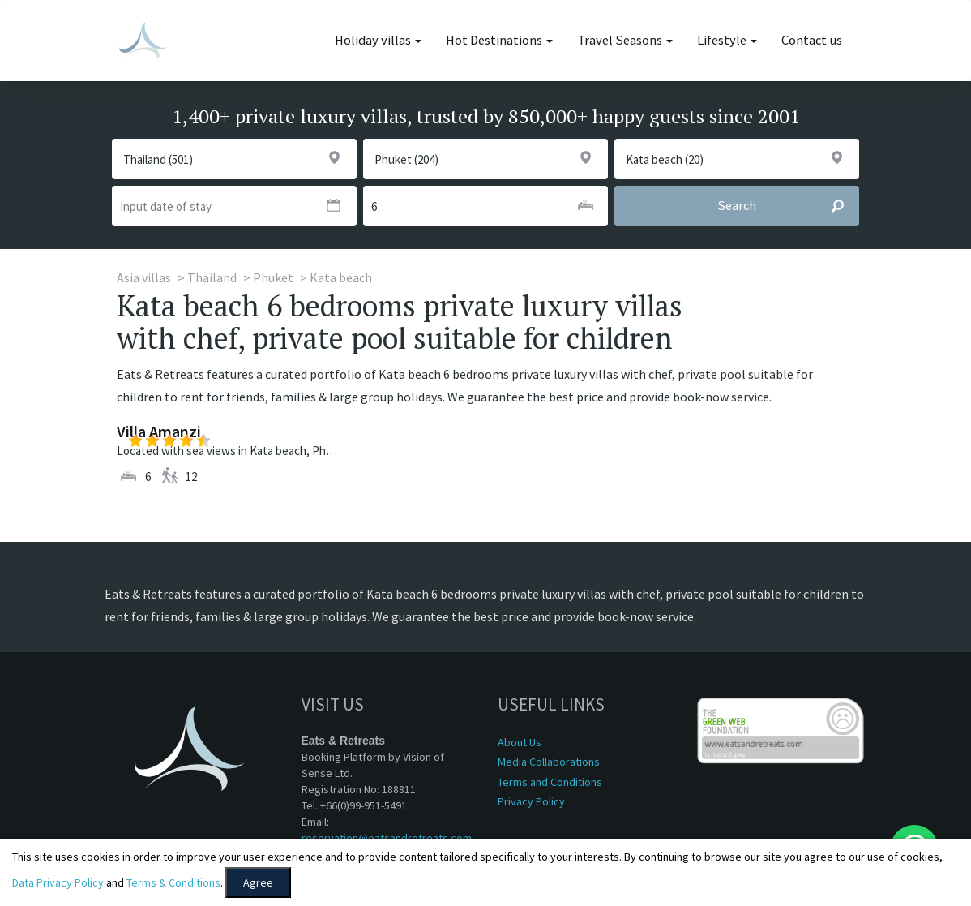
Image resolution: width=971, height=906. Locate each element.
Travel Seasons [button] (625, 40)
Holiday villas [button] (378, 40)
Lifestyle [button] (727, 40)
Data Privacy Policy (58, 882)
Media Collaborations (549, 761)
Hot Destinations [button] (499, 40)
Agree (258, 882)
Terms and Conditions (550, 782)
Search (787, 206)
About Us (519, 742)
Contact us (811, 40)
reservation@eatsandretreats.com (387, 838)
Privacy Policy (531, 801)
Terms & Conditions (173, 882)
